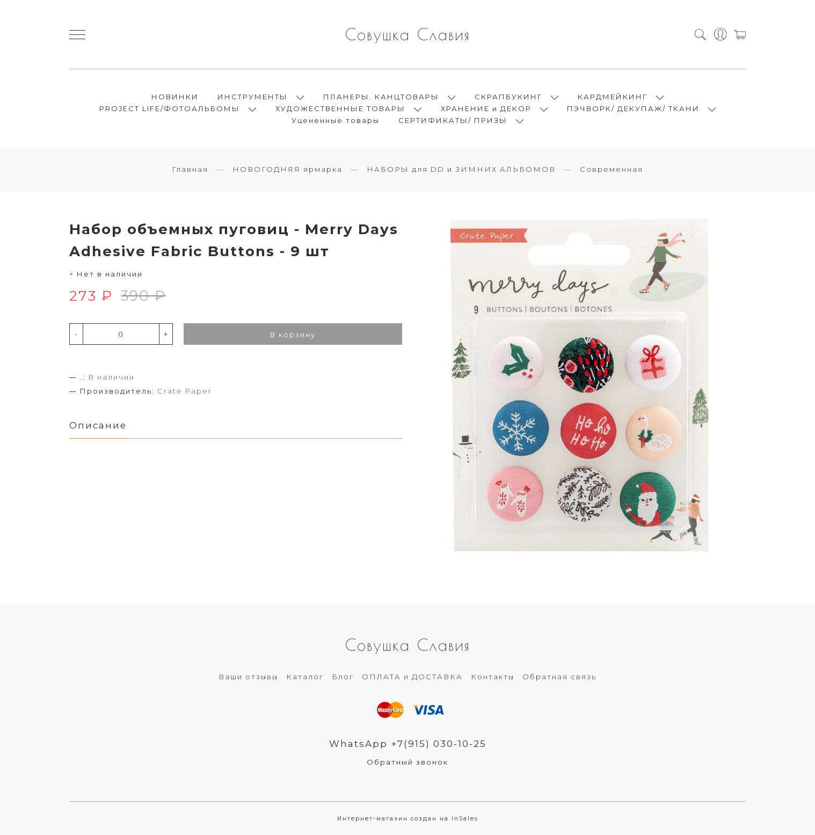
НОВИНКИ (175, 96)
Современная (611, 169)
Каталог (305, 676)
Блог (343, 676)
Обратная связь (559, 676)
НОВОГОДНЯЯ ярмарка (287, 169)
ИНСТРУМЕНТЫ (252, 96)
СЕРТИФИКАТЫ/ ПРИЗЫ (452, 120)
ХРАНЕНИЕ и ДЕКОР (486, 108)
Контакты (492, 676)
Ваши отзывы (248, 676)
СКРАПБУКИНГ (508, 96)
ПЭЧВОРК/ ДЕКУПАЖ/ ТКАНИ (633, 108)
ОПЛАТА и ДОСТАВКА (412, 676)
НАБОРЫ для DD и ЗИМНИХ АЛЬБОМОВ (461, 169)
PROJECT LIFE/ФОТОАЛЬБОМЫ (169, 108)
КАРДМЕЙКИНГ (612, 96)
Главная (190, 169)
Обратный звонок (407, 762)
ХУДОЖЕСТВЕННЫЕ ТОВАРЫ (340, 108)
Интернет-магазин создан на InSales (407, 818)
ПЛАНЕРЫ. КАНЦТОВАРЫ (381, 96)
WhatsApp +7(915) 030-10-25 (407, 743)
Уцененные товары (336, 120)
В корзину (293, 334)
